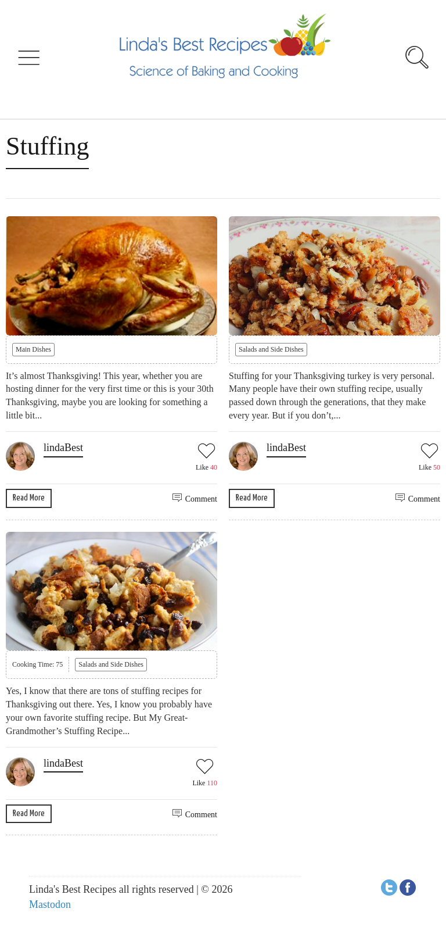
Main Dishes (33, 349)
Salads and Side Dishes (271, 349)
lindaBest (63, 447)
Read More (29, 497)
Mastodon (50, 904)
